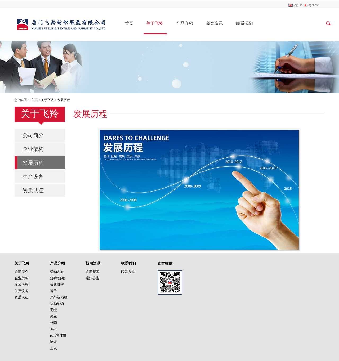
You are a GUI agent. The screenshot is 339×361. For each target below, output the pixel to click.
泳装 (53, 342)
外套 (53, 323)
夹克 (53, 316)
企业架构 (33, 149)
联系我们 (244, 23)
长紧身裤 (57, 284)
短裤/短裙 (57, 278)
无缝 (53, 310)
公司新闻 (92, 272)
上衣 (53, 348)
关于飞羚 (154, 23)
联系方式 (128, 272)
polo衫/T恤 (58, 335)
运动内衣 (57, 272)
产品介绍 (184, 23)
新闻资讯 (214, 23)
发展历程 (63, 100)
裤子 (53, 291)
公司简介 (33, 135)
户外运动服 (58, 297)
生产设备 (33, 177)
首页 (129, 23)
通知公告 (92, 278)
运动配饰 (57, 304)
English (295, 5)
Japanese (311, 5)
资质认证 (33, 190)
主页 (34, 100)
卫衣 (53, 329)
